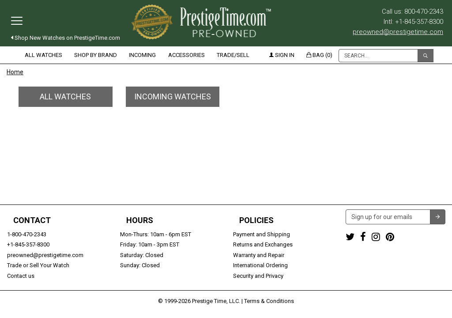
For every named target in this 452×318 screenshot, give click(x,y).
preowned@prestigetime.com (398, 32)
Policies (256, 220)
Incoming (142, 55)
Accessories (186, 55)
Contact (32, 220)
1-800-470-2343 (26, 234)
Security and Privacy (258, 276)
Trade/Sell (233, 55)
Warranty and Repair (258, 255)
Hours (139, 220)
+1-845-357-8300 (28, 244)
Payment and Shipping (261, 234)
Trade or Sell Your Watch (38, 265)
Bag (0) (319, 55)
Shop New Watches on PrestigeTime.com (65, 37)
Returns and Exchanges (263, 244)
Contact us (20, 276)
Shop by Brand (95, 55)
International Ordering (260, 265)
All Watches (43, 55)
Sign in (281, 55)
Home (15, 72)
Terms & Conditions (269, 301)
